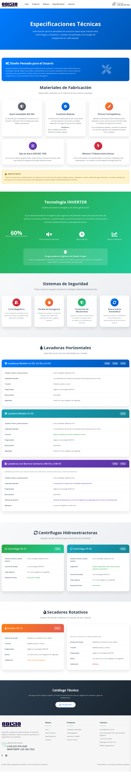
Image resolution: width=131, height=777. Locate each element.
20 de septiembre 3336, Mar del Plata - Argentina (113, 739)
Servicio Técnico (72, 745)
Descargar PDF (65, 710)
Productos (35, 4)
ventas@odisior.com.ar (107, 735)
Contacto (71, 4)
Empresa (46, 4)
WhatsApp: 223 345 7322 (108, 747)
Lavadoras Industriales (74, 735)
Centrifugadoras (72, 738)
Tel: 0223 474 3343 (106, 744)
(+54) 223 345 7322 (123, 5)
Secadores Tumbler (73, 742)
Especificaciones (59, 4)
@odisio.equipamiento (107, 751)
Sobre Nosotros (50, 738)
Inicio (27, 4)
